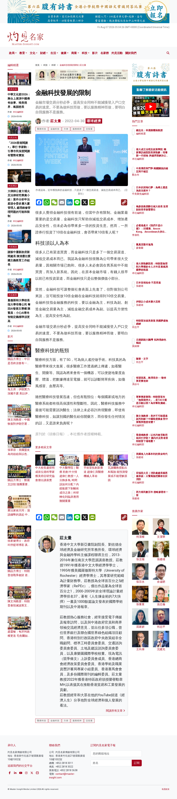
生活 (53, 53)
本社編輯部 (18, 112)
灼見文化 (13, 89)
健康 (63, 53)
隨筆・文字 (157, 358)
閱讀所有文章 (115, 710)
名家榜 (104, 53)
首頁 (37, 65)
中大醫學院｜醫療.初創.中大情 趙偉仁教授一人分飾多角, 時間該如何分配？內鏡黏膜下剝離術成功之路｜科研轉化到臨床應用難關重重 (69, 480)
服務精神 (77, 129)
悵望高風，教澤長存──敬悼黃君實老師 (159, 380)
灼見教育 (13, 295)
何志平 (154, 330)
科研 (54, 65)
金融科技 (54, 129)
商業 (74, 53)
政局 (12, 53)
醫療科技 (41, 129)
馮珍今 (154, 387)
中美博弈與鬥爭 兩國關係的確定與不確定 (159, 171)
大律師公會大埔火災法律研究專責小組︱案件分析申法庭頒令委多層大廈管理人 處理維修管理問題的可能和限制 (19, 203)
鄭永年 (154, 178)
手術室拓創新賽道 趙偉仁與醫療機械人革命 (94, 468)
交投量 (89, 129)
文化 (32, 53)
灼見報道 (13, 247)
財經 (43, 53)
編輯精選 (156, 136)
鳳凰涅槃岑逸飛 (159, 244)
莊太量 (55, 121)
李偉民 (154, 235)
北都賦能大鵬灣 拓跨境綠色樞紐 (159, 342)
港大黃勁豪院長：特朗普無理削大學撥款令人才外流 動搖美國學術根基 (159, 270)
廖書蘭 (154, 247)
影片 (95, 53)
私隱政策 (165, 789)
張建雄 (154, 289)
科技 (84, 53)
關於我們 (130, 53)
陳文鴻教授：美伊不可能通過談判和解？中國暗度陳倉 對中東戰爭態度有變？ (159, 422)
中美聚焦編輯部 (159, 197)
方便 (66, 129)
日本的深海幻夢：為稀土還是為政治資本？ (159, 190)
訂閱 (136, 763)
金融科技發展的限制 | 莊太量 (73, 65)
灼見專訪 (13, 186)
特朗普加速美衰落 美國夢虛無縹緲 (159, 323)
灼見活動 (117, 53)
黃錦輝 (154, 349)
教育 (22, 53)
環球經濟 (94, 121)
